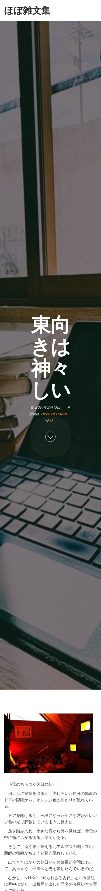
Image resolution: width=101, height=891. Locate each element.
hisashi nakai (54, 413)
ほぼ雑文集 (27, 10)
